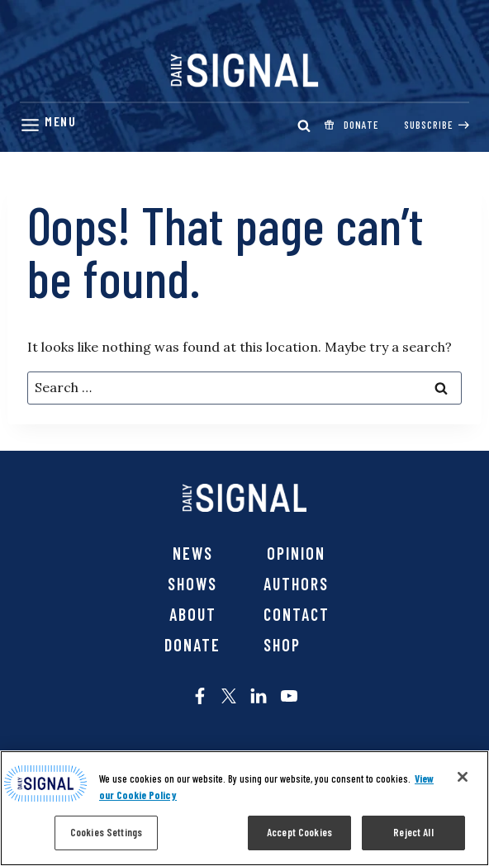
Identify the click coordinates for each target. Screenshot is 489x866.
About (192, 614)
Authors (296, 584)
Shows (192, 584)
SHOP (282, 645)
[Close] (462, 777)
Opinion (296, 553)
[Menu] (48, 125)
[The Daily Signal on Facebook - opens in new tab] (200, 696)
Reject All (413, 832)
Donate (192, 645)
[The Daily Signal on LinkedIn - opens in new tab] (258, 696)
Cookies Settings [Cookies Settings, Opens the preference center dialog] (106, 832)
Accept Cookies (299, 832)
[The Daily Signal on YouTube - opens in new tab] (289, 696)
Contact (296, 614)
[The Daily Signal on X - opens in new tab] (228, 696)
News (193, 553)
